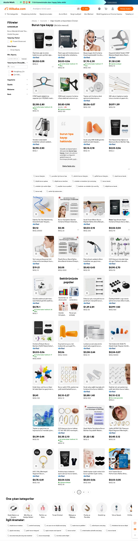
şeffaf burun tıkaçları (100, 176)
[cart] (106, 9)
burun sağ (37, 191)
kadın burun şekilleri (77, 525)
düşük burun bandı (110, 186)
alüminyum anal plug (97, 525)
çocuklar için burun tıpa (58, 176)
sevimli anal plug (33, 525)
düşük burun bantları (60, 181)
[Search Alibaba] (54, 8)
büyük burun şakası (40, 181)
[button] (78, 8)
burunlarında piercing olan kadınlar (19, 536)
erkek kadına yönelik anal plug (91, 531)
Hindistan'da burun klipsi (119, 525)
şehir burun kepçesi (31, 531)
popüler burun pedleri (63, 186)
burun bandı (105, 181)
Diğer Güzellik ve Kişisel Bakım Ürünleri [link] (64, 21)
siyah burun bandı (119, 176)
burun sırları (71, 531)
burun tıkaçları (39, 176)
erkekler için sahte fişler (42, 186)
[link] (135, 523)
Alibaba (34, 21)
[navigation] (17, 256)
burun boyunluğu (43, 536)
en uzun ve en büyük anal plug (55, 525)
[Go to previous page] (74, 492)
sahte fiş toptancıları (54, 191)
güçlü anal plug (13, 531)
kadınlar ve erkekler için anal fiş (87, 186)
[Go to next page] (88, 492)
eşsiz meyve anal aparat (52, 531)
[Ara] (85, 9)
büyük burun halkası (15, 525)
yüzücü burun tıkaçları (79, 176)
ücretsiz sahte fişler (61, 536)
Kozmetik (43, 21)
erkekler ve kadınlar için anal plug (84, 181)
